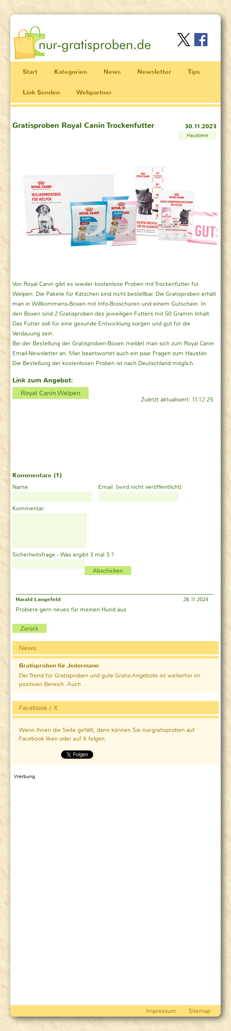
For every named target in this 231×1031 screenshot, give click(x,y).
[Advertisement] (119, 20)
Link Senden (41, 92)
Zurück (29, 628)
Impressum (161, 1010)
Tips (194, 72)
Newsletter (154, 72)
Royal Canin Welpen (50, 393)
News (112, 72)
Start (30, 72)
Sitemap (199, 1010)
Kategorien (70, 72)
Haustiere (197, 135)
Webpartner (94, 92)
